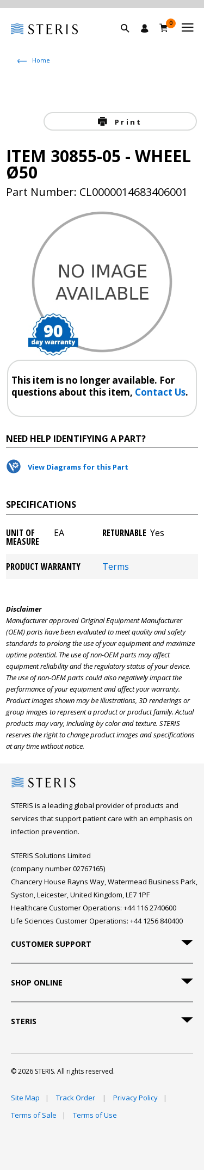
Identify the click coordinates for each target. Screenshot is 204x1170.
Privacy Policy (135, 1098)
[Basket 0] (164, 27)
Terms (115, 566)
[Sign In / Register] (145, 28)
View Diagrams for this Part (78, 467)
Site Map (25, 1098)
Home (41, 60)
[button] (130, 41)
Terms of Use (95, 1115)
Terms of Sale (34, 1115)
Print (127, 122)
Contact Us (160, 392)
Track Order (76, 1098)
